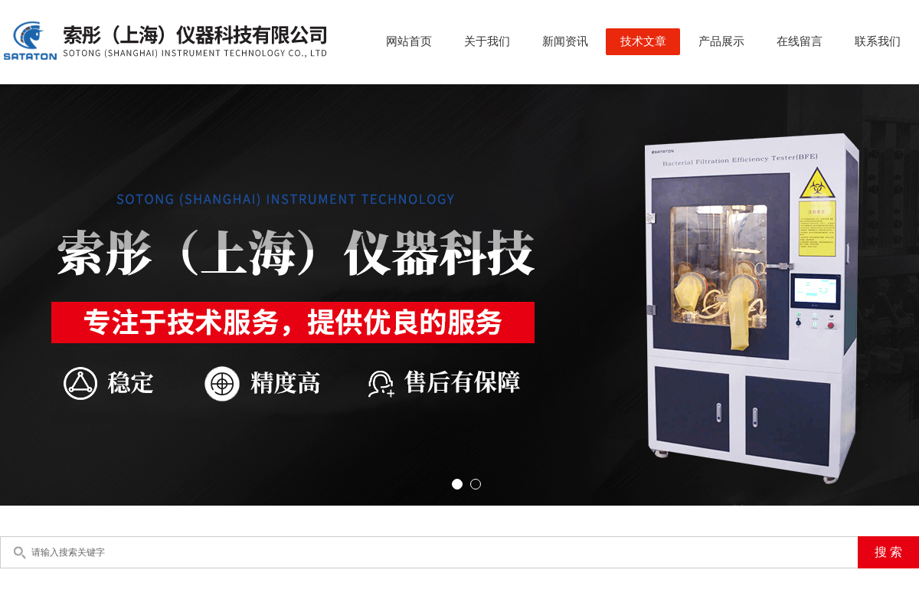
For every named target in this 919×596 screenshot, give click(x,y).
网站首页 (409, 41)
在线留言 (800, 41)
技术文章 (643, 41)
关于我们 (487, 41)
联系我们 (878, 41)
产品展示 (721, 41)
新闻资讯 (565, 41)
